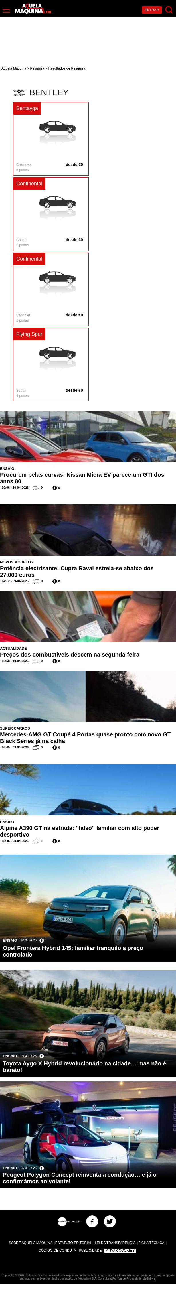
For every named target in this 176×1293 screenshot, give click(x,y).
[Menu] (6, 11)
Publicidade (90, 1251)
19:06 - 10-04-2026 (15, 487)
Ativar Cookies (120, 1251)
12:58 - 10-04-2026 (15, 661)
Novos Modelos (16, 562)
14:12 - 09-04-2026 (15, 581)
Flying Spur (29, 334)
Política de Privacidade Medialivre (133, 1278)
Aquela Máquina (13, 68)
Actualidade (13, 648)
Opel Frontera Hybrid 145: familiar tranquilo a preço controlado (73, 951)
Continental (29, 183)
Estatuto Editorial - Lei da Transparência (95, 1243)
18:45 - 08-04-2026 (15, 841)
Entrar (152, 10)
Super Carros (15, 728)
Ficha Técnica (151, 1243)
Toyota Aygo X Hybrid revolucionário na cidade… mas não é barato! (84, 1066)
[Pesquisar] (169, 10)
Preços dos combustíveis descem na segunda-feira (69, 654)
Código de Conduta (57, 1251)
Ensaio (7, 468)
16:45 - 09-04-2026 (15, 747)
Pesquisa (37, 68)
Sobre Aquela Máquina (30, 1243)
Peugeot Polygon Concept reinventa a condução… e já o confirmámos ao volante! (80, 1178)
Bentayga (27, 108)
